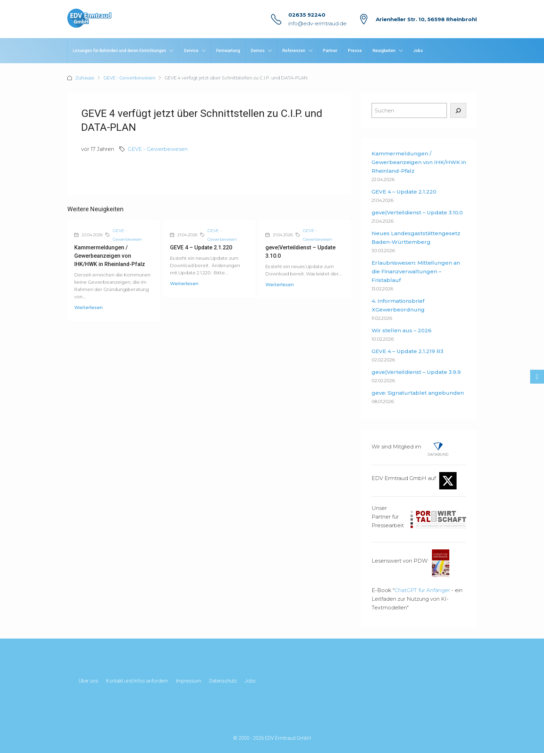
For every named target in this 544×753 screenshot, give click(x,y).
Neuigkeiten (384, 50)
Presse (355, 50)
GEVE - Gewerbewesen (129, 77)
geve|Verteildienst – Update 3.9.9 (416, 372)
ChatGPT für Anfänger (422, 590)
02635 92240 (306, 14)
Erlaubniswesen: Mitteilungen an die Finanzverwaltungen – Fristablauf (416, 271)
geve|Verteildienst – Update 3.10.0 (417, 212)
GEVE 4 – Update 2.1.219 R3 (407, 351)
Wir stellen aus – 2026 (402, 330)
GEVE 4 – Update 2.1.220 (201, 247)
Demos (258, 50)
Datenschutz (223, 681)
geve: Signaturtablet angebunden (418, 393)
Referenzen (293, 50)
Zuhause (84, 77)
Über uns (88, 681)
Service (191, 50)
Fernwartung (228, 50)
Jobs (418, 50)
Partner (330, 50)
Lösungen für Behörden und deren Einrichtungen (119, 50)
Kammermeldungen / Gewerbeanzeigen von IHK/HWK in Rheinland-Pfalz (109, 255)
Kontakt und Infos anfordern (137, 681)
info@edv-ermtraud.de (317, 23)
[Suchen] (458, 110)
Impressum (188, 681)
